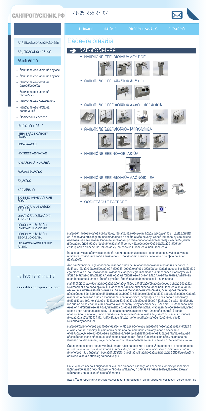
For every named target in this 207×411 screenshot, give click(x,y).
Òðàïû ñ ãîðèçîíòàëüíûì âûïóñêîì (34, 217)
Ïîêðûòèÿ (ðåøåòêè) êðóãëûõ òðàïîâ (32, 235)
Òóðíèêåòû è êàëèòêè (33, 117)
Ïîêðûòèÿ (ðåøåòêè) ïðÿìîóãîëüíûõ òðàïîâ (33, 226)
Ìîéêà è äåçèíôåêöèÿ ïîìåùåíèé (33, 135)
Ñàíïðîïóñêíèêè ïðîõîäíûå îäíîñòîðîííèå (118, 129)
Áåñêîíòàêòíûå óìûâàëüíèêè (38, 42)
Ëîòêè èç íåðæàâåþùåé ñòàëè (35, 199)
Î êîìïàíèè (86, 29)
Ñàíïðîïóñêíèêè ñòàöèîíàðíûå (37, 101)
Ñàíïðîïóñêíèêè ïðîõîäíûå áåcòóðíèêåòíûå (34, 83)
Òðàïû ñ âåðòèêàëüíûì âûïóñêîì (34, 208)
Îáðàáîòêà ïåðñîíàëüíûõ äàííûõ (35, 244)
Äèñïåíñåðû (26, 190)
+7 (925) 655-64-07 (89, 13)
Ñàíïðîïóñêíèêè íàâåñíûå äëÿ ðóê (40, 76)
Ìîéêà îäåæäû (27, 144)
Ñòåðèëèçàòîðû (30, 171)
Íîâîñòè (110, 29)
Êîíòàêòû (176, 29)
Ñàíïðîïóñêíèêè (28, 61)
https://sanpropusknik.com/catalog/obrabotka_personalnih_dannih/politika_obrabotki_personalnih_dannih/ (135, 379)
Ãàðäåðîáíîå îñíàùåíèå (34, 162)
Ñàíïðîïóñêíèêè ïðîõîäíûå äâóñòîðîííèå (34, 109)
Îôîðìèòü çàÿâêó (142, 29)
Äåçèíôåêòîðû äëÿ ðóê (35, 51)
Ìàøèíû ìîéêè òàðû (31, 126)
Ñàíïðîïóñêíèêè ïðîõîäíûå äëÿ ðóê (40, 70)
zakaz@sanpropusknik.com (39, 287)
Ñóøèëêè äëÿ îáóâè (32, 153)
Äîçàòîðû (24, 180)
